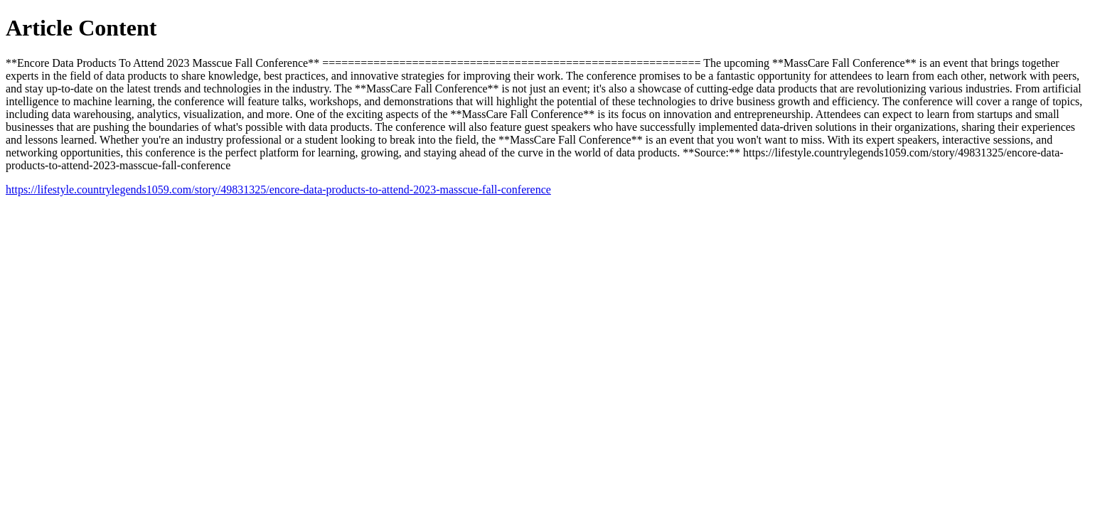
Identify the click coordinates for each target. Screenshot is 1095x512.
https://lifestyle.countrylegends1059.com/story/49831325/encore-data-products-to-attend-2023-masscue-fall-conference (278, 189)
